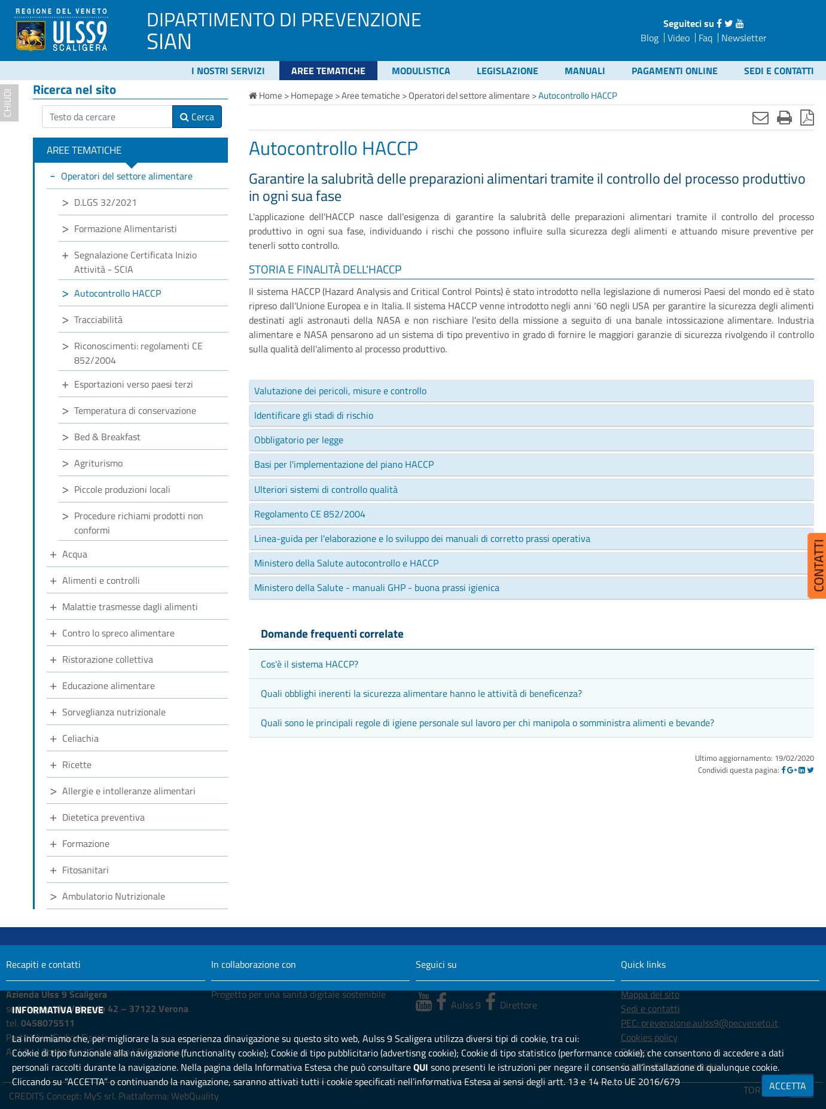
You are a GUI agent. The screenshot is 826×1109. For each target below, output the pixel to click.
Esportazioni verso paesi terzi (133, 384)
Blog (650, 37)
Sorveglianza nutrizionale (114, 712)
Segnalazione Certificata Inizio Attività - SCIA (135, 262)
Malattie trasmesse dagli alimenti (130, 606)
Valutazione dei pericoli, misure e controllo (340, 390)
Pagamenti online (675, 70)
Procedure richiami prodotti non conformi (138, 522)
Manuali (585, 70)
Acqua (74, 554)
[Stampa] (784, 117)
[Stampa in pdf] (807, 117)
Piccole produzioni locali (122, 489)
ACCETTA (787, 1085)
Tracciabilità (98, 319)
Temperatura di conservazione (135, 410)
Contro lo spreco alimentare (118, 633)
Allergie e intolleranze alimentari (129, 791)
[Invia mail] (760, 117)
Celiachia (80, 738)
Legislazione (507, 70)
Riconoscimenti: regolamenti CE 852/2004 (138, 353)
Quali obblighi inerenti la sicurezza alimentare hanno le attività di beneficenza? (421, 693)
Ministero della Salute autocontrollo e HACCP (346, 563)
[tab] (531, 391)
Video (678, 37)
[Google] (792, 770)
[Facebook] (783, 770)
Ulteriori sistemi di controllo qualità (326, 489)
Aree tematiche (328, 70)
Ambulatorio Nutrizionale (113, 896)
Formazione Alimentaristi (125, 228)
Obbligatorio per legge (298, 439)
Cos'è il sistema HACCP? (309, 664)
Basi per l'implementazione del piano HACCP (344, 464)
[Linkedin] (801, 770)
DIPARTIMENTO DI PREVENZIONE (284, 19)
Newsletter (744, 37)
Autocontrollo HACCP (117, 293)
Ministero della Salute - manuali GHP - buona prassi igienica (376, 587)
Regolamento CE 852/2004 (309, 514)
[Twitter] (810, 770)
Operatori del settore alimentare (127, 176)
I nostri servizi (228, 70)
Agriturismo (98, 463)
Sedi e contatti (779, 70)
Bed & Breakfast (107, 436)
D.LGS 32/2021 (105, 202)
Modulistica (421, 70)
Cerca (197, 116)
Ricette (77, 764)
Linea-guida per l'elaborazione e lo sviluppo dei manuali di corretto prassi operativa (422, 538)
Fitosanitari (85, 870)
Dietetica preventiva (103, 817)
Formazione (85, 843)
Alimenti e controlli (101, 580)
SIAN (169, 40)
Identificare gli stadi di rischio (313, 415)
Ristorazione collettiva (107, 659)
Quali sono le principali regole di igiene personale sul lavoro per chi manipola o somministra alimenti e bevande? (487, 722)
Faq (705, 37)
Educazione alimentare (108, 685)
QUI (420, 1067)
